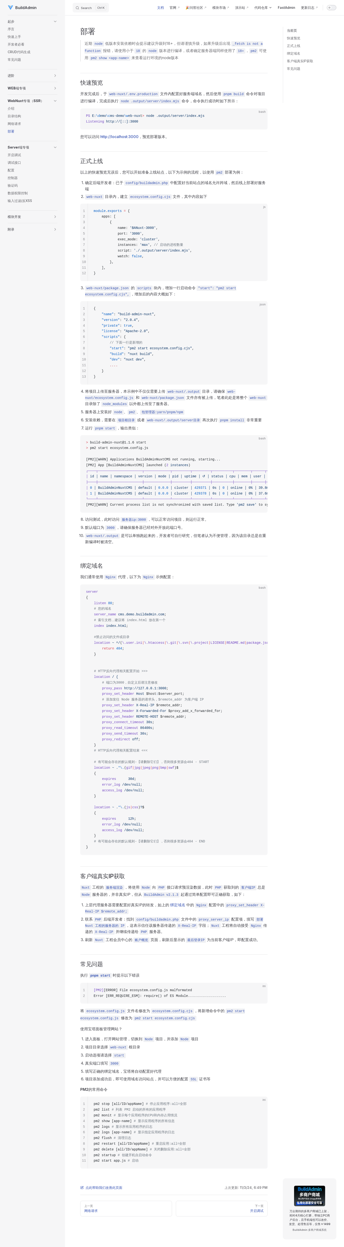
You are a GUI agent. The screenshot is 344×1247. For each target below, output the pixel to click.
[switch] (331, 7)
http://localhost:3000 (119, 136)
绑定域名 (293, 53)
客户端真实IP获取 (300, 61)
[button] (32, 21)
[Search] (91, 7)
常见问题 (293, 69)
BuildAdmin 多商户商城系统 (310, 1230)
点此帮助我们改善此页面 (101, 1187)
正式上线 (293, 46)
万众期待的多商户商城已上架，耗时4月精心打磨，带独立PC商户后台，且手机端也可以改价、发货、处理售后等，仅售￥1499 (309, 1217)
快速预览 (293, 38)
